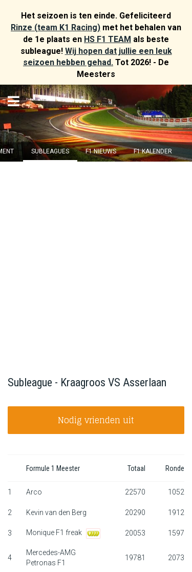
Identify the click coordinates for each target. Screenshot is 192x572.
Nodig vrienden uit (96, 420)
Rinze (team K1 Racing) (55, 27)
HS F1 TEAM (107, 39)
